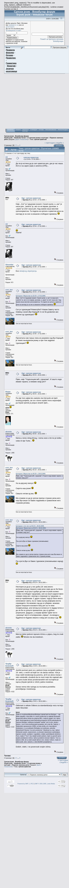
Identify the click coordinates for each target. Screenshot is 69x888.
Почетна (10, 129)
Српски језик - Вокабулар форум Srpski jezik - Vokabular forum (16, 137)
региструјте (10, 27)
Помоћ (18, 129)
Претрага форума (25, 130)
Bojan (7, 392)
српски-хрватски (40, 139)
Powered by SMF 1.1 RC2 (25, 783)
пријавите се (13, 25)
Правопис (11, 58)
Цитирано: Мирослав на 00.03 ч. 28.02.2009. (31, 473)
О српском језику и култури (38, 138)
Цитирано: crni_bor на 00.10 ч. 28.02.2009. (30, 526)
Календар (33, 129)
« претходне (50, 143)
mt (6, 157)
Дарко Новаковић (21, 139)
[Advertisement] (26, 101)
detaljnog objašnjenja (27, 271)
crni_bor (9, 290)
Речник (9, 55)
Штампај (59, 145)
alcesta (8, 432)
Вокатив (11, 66)
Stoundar (9, 265)
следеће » (59, 143)
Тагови (41, 129)
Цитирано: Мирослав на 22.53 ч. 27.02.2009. (31, 296)
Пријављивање (50, 129)
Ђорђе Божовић (9, 665)
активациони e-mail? (13, 30)
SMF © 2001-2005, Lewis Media (45, 783)
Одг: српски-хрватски (31, 198)
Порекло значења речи (20, 765)
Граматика (11, 63)
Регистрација (63, 129)
